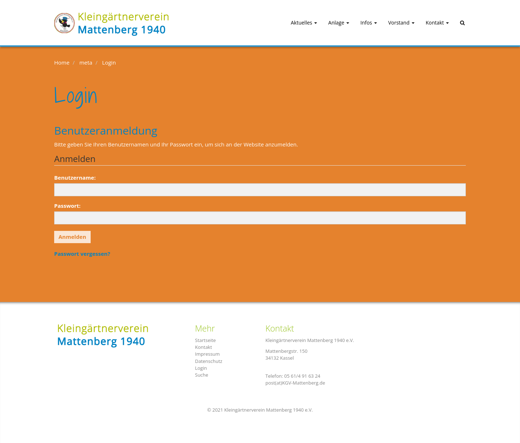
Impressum (207, 354)
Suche (201, 375)
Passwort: (67, 205)
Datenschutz (208, 361)
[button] (297, 23)
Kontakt (203, 347)
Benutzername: (75, 177)
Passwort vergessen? (82, 253)
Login (201, 368)
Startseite (205, 340)
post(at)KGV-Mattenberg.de (295, 383)
